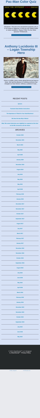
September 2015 (20, 322)
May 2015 (20, 336)
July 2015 (20, 327)
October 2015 (20, 317)
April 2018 (20, 189)
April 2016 (20, 287)
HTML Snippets (13, 416)
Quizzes (20, 103)
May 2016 (20, 282)
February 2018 (20, 194)
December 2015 (20, 307)
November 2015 (20, 312)
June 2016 (20, 277)
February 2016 (20, 297)
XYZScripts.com (26, 416)
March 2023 (20, 145)
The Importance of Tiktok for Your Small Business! (20, 113)
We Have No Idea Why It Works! (20, 118)
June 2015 (20, 331)
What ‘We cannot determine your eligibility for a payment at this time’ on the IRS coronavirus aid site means (20, 124)
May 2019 (20, 179)
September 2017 (20, 218)
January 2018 (20, 199)
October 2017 (20, 213)
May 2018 (20, 184)
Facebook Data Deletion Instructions (20, 108)
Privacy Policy (26, 353)
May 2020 (20, 150)
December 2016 (20, 248)
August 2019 (20, 169)
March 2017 (20, 233)
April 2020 (20, 154)
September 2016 (20, 263)
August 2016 (20, 267)
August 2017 (20, 223)
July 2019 (20, 174)
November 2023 (20, 140)
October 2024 (20, 135)
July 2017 (20, 228)
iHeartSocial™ (16, 353)
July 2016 (20, 272)
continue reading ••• (21, 35)
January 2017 (20, 243)
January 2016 (20, 302)
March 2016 (20, 292)
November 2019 (20, 164)
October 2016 (20, 258)
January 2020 (20, 159)
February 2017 (20, 238)
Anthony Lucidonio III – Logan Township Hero (21, 50)
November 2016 (20, 253)
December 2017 (20, 204)
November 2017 (20, 209)
